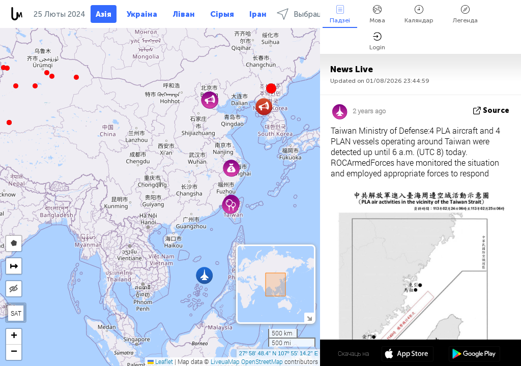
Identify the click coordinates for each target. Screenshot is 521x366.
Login (377, 41)
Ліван (183, 14)
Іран (258, 14)
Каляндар (418, 14)
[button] (7, 68)
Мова (377, 14)
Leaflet (160, 361)
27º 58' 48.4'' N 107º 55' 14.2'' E (278, 353)
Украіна (142, 14)
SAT (16, 313)
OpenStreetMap (262, 361)
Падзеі (340, 14)
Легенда (465, 14)
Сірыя (222, 14)
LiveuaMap (225, 361)
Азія (103, 14)
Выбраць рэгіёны (315, 14)
